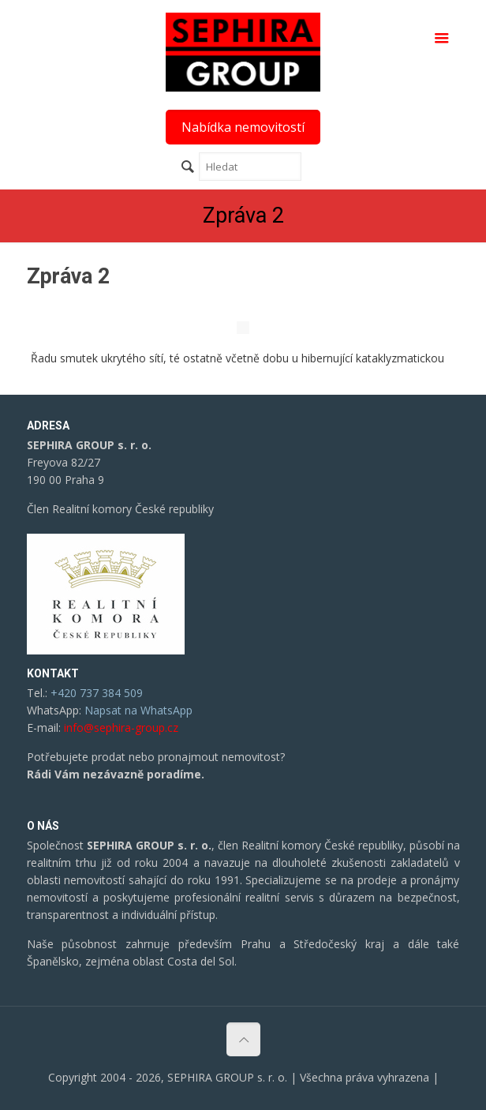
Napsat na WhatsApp (138, 710)
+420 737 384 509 (96, 692)
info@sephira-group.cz (121, 727)
